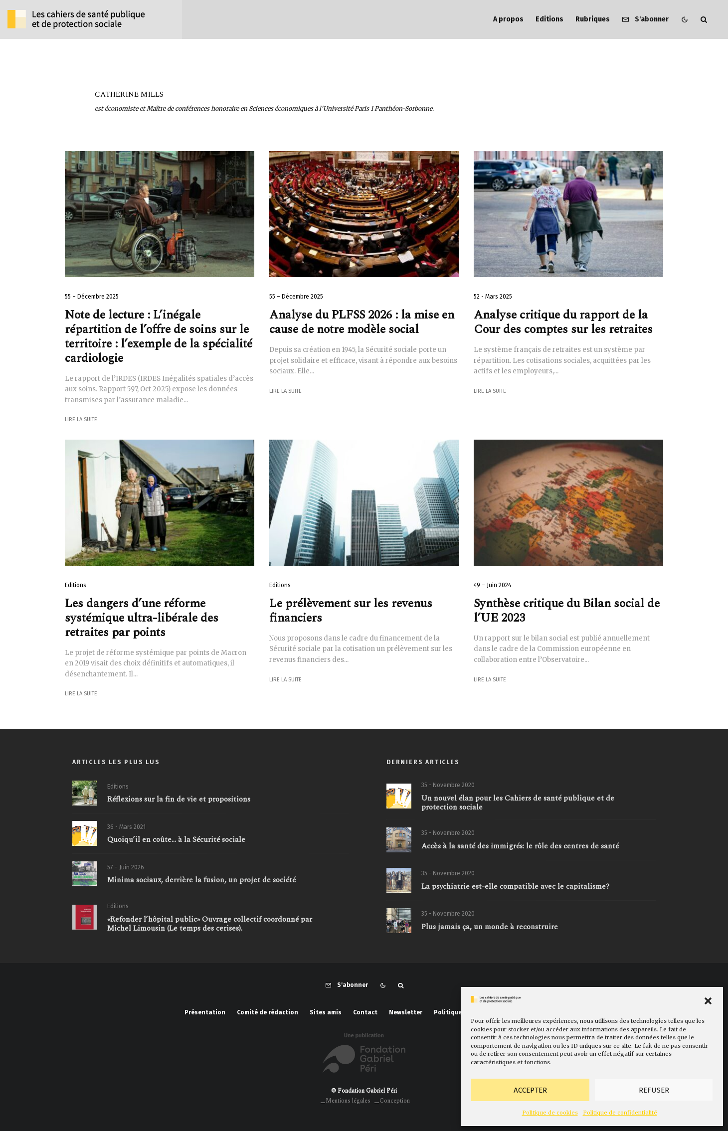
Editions (549, 19)
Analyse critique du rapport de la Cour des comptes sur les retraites (563, 322)
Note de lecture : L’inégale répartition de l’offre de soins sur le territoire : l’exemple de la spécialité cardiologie (158, 336)
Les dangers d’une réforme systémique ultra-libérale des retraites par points (141, 618)
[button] (708, 1001)
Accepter (530, 1090)
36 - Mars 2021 (126, 829)
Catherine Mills (129, 94)
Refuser (654, 1090)
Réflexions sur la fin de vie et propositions (178, 800)
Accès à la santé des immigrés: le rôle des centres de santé (520, 849)
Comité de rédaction (267, 1012)
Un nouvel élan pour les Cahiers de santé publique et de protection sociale (517, 803)
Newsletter (405, 1012)
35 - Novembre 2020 (448, 785)
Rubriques (592, 19)
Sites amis (326, 1012)
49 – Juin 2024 (492, 585)
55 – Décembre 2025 (92, 296)
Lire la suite (81, 419)
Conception (394, 1101)
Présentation (204, 1012)
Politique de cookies (550, 1112)
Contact (365, 1012)
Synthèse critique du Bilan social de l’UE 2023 (567, 611)
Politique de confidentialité (620, 1112)
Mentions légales (348, 1101)
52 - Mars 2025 (493, 296)
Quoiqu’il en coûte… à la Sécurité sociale (176, 843)
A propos (508, 19)
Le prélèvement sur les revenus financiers (350, 611)
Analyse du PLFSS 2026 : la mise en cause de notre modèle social (361, 322)
